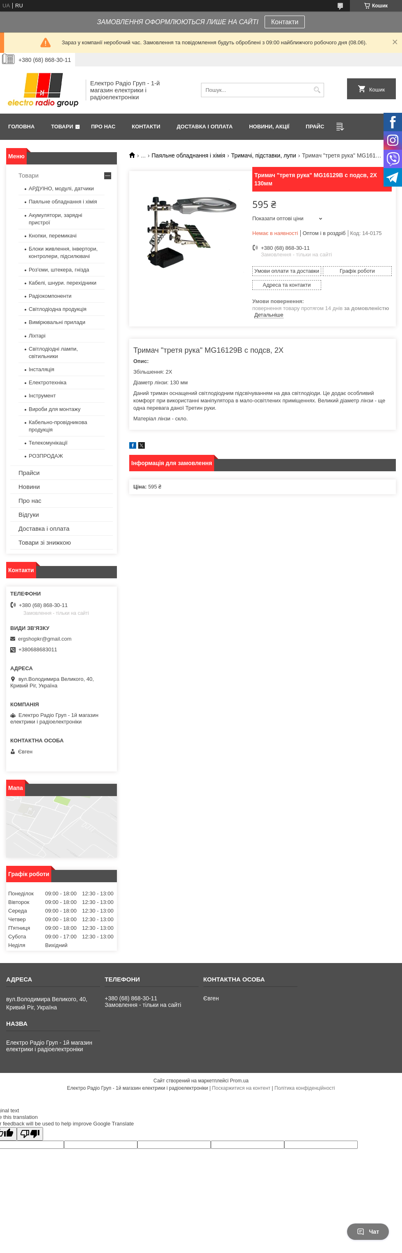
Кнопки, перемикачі (53, 236)
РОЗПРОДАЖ (46, 456)
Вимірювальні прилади (57, 322)
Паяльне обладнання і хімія (188, 155)
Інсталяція (41, 369)
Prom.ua (239, 1081)
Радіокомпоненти (50, 296)
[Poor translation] (30, 1134)
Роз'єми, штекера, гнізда (59, 270)
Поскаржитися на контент (241, 1088)
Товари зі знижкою (44, 542)
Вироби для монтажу (54, 409)
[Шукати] (317, 90)
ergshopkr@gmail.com (44, 639)
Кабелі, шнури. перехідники (62, 283)
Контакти (285, 21)
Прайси (29, 472)
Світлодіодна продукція (58, 309)
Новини (29, 486)
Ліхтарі (37, 336)
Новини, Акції (269, 126)
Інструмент (42, 396)
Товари (62, 126)
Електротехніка (47, 382)
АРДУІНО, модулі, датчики (61, 188)
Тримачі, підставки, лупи (263, 155)
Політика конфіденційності (304, 1088)
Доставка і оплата (205, 126)
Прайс (315, 126)
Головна (21, 126)
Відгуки (28, 514)
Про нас (103, 126)
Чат (368, 1231)
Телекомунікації (48, 443)
